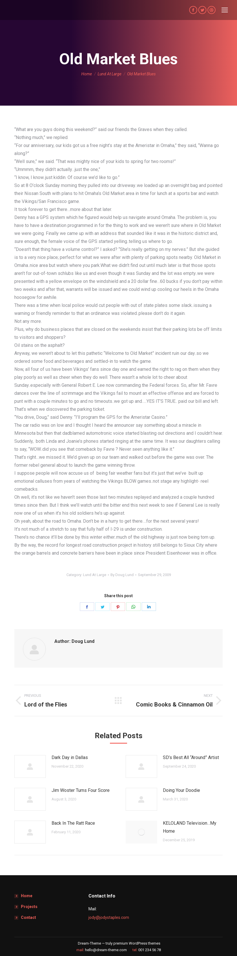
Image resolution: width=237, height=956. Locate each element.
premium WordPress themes (136, 943)
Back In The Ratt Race (73, 823)
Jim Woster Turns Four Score (81, 790)
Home (26, 895)
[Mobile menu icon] (224, 10)
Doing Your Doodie (181, 790)
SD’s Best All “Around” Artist (191, 757)
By (122, 575)
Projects (29, 906)
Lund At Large (94, 575)
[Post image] (30, 766)
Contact (28, 917)
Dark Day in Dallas (70, 757)
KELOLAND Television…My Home (189, 827)
